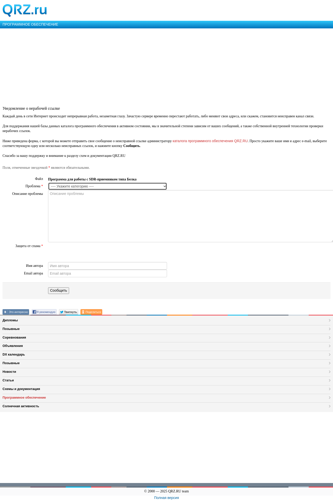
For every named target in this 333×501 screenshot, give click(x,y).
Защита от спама (29, 246)
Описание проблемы (27, 194)
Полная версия (166, 498)
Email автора (33, 273)
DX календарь (14, 354)
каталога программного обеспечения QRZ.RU (210, 141)
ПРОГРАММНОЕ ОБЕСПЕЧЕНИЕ (30, 24)
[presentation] (86, 252)
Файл (39, 179)
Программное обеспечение (24, 397)
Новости (9, 372)
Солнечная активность (21, 406)
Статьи (8, 380)
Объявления (13, 346)
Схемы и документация (21, 389)
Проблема (34, 186)
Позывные (11, 329)
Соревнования (14, 337)
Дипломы (10, 320)
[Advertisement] (152, 66)
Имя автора (34, 266)
